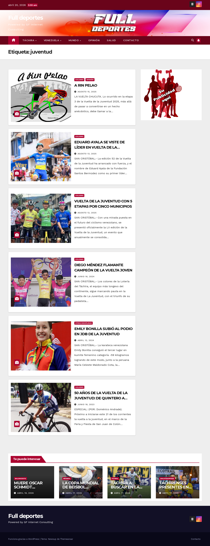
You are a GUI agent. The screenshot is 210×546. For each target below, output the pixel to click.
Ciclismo (79, 80)
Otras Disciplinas (83, 323)
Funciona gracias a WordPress (24, 539)
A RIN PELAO (85, 85)
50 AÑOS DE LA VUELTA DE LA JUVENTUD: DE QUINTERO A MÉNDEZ (100, 398)
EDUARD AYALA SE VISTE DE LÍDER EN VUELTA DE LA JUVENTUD (99, 147)
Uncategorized (167, 478)
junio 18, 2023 (86, 404)
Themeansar (66, 539)
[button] (192, 40)
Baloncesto (20, 478)
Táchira (28, 40)
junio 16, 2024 (86, 276)
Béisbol (66, 478)
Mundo (74, 40)
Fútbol (115, 478)
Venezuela (52, 40)
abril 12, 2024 (86, 340)
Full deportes (25, 17)
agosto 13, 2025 (87, 154)
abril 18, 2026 (25, 493)
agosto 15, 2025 (87, 92)
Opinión (94, 40)
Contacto (131, 40)
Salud (111, 40)
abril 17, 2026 (74, 493)
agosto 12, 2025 (87, 213)
